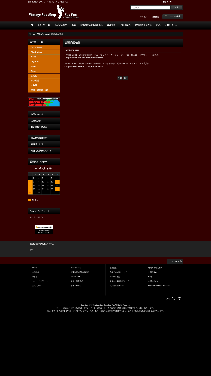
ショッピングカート (40, 281)
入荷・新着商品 (77, 281)
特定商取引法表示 (39, 127)
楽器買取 (113, 268)
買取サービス (37, 144)
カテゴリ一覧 (76, 268)
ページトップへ (176, 261)
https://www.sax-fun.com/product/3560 (84, 66)
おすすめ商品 (76, 285)
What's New (75, 277)
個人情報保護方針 (39, 138)
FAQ (150, 277)
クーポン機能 (115, 277)
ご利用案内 (36, 120)
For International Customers (159, 285)
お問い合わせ (37, 114)
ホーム (34, 268)
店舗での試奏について (41, 150)
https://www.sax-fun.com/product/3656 (84, 58)
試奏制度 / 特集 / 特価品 (80, 272)
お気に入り (36, 285)
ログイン (143, 17)
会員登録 (155, 17)
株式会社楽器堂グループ (119, 281)
